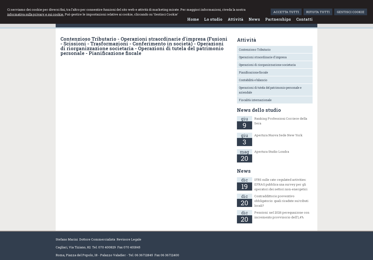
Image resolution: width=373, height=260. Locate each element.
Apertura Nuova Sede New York (278, 135)
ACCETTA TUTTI (286, 12)
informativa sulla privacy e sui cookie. (35, 14)
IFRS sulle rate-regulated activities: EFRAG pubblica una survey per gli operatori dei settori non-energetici (280, 184)
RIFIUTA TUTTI (318, 12)
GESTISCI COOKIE (350, 12)
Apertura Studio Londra (271, 151)
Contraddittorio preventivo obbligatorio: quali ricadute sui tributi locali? (281, 201)
